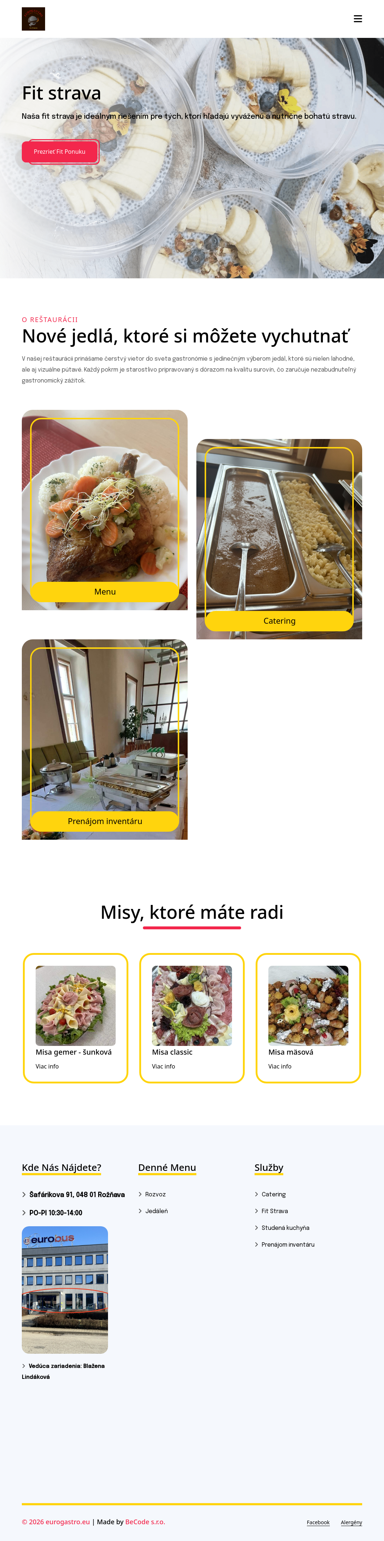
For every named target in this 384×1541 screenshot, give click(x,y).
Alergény (351, 1522)
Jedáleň (156, 1211)
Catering (274, 1195)
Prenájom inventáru (288, 1245)
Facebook (318, 1522)
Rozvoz (155, 1195)
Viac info (47, 1066)
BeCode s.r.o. (145, 1521)
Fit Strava (275, 1211)
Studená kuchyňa (285, 1228)
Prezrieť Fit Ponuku (59, 152)
